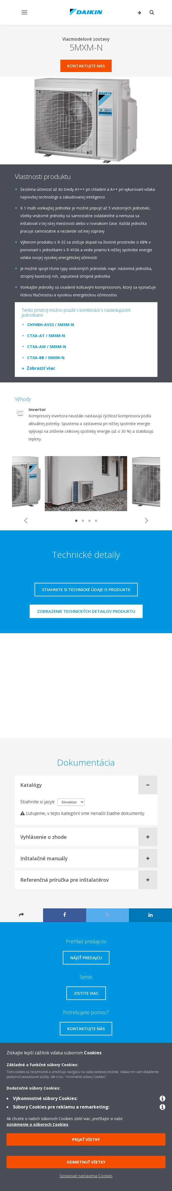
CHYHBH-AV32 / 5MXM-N (50, 324)
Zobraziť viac (41, 368)
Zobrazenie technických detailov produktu (86, 611)
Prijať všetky (86, 1139)
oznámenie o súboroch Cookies (37, 1124)
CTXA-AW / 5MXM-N (46, 346)
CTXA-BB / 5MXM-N (45, 357)
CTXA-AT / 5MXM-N (46, 335)
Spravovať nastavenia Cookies (86, 1175)
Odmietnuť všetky (86, 1162)
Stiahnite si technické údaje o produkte (86, 589)
